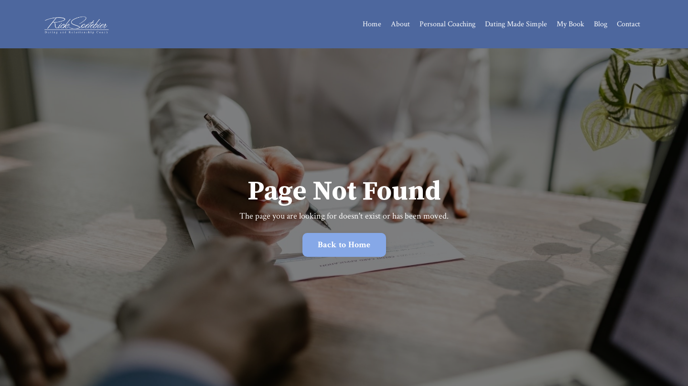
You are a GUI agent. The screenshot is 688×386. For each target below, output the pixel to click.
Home (372, 24)
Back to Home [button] (344, 244)
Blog (600, 24)
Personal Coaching (447, 24)
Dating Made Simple (516, 24)
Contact (628, 24)
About (400, 24)
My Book (570, 24)
